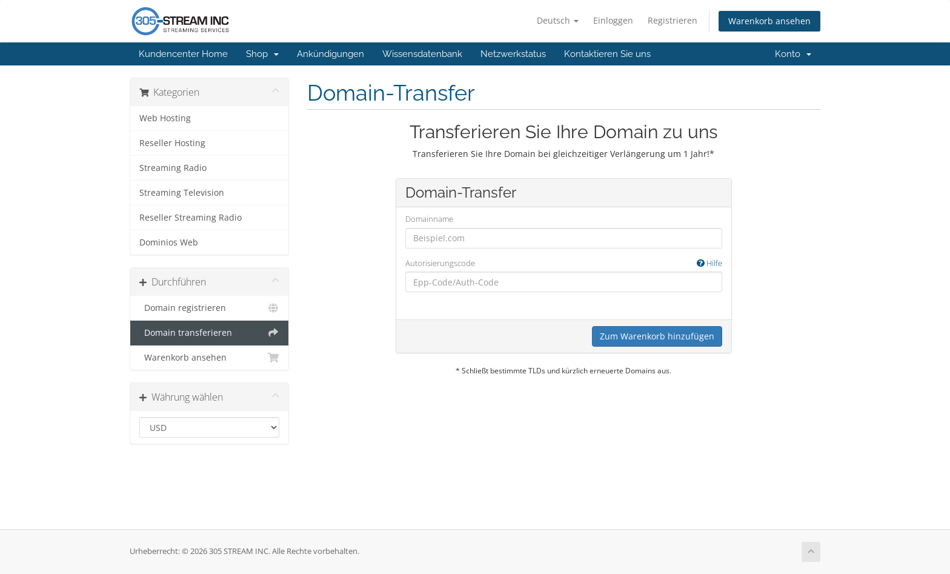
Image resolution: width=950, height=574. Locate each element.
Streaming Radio (173, 167)
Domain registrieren (209, 308)
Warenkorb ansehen (769, 21)
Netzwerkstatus (513, 53)
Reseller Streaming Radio (190, 217)
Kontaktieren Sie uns (607, 53)
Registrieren (672, 20)
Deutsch (558, 20)
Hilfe (709, 263)
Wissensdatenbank (422, 53)
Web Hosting (165, 118)
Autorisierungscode (563, 263)
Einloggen (613, 20)
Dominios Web (168, 242)
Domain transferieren (209, 332)
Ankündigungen (330, 53)
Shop (262, 53)
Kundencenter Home (183, 53)
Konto (793, 53)
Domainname (429, 218)
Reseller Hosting (172, 143)
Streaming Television (181, 192)
